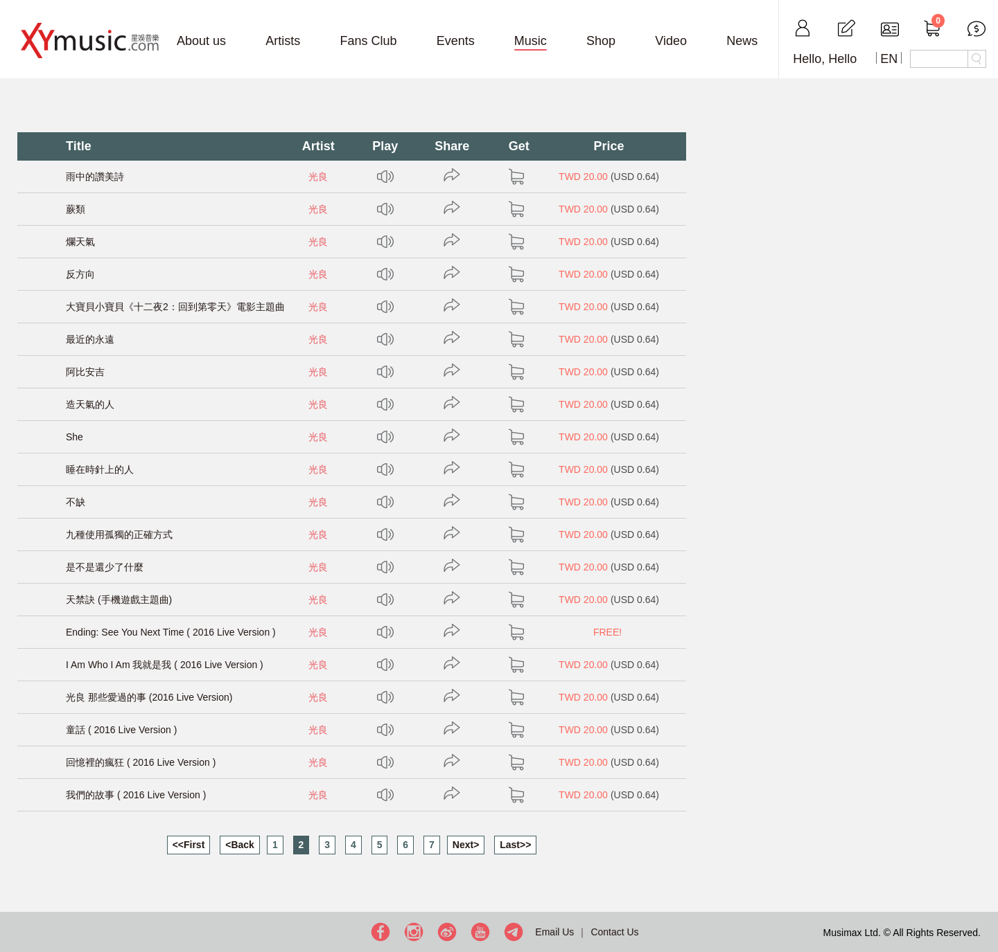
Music (530, 41)
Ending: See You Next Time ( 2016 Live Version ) (171, 632)
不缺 (75, 502)
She (74, 436)
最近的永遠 (90, 339)
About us (201, 41)
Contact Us (614, 931)
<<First (189, 844)
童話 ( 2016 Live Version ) (121, 729)
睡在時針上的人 (100, 469)
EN (889, 59)
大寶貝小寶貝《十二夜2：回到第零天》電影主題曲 (175, 306)
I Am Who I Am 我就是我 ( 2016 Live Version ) (164, 664)
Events (456, 41)
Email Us (554, 931)
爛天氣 (80, 241)
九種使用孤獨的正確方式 (119, 534)
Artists (282, 41)
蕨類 (75, 209)
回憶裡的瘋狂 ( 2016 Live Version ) (141, 762)
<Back (239, 844)
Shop (600, 41)
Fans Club (368, 41)
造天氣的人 (90, 404)
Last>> (515, 844)
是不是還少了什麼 (104, 567)
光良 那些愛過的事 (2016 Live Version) (149, 697)
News (742, 41)
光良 (318, 176)
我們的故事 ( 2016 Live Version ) (136, 794)
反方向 (80, 274)
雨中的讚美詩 (95, 176)
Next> (466, 844)
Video (671, 41)
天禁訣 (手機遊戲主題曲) (119, 599)
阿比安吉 (85, 371)
